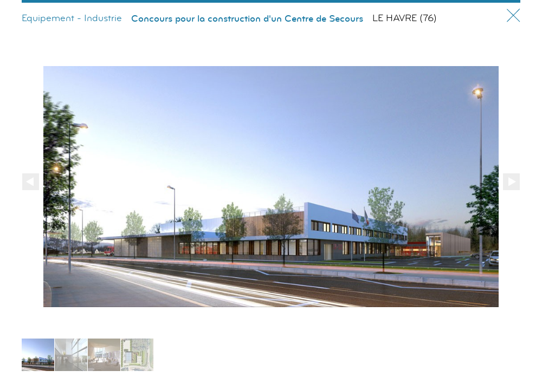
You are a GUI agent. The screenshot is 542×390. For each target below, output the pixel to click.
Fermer (513, 15)
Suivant (511, 181)
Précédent (30, 181)
